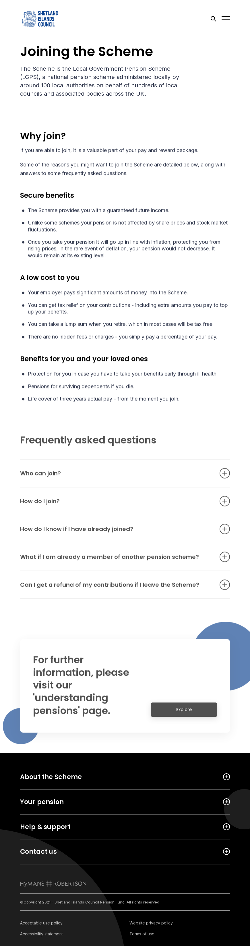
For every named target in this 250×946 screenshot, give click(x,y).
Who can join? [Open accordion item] (116, 476)
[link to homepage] (53, 883)
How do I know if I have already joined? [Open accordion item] (116, 532)
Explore (184, 713)
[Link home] (46, 18)
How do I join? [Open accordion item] (116, 504)
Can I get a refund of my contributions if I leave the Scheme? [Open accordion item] (116, 588)
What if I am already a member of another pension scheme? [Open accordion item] (116, 560)
